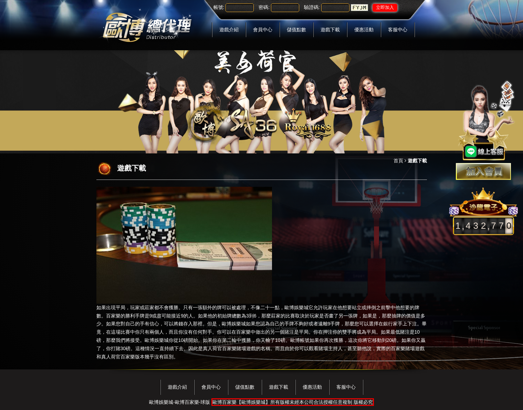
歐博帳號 (300, 340)
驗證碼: (312, 7)
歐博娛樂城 (296, 307)
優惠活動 (364, 29)
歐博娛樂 (231, 323)
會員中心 (262, 29)
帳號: (218, 7)
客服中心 (397, 29)
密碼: (264, 7)
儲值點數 (296, 29)
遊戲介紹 (229, 29)
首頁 (398, 160)
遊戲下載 (330, 29)
